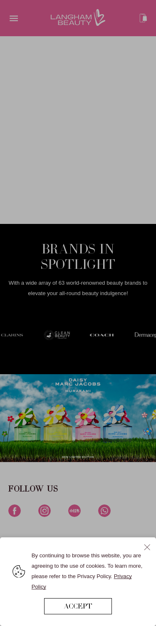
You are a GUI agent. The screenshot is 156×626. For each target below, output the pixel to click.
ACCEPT (78, 606)
